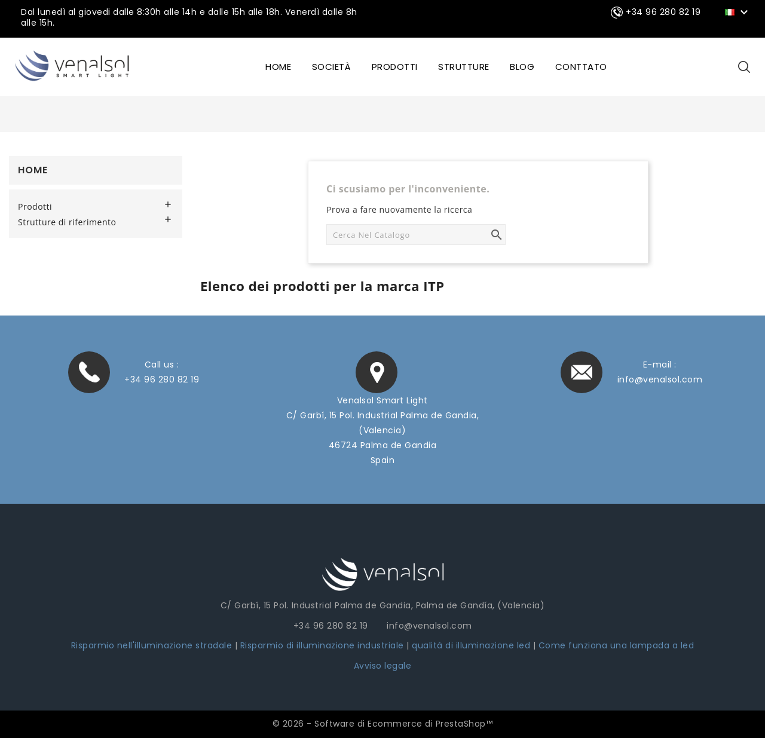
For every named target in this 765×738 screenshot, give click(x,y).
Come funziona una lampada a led (616, 645)
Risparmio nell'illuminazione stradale (151, 645)
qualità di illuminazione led (471, 645)
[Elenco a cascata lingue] (738, 11)
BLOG (522, 66)
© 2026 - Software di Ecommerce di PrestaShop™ (383, 724)
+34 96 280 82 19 (161, 379)
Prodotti (395, 66)
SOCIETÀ (331, 66)
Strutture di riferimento (67, 222)
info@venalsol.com (660, 379)
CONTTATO (581, 66)
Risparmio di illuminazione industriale (323, 645)
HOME (278, 66)
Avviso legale (383, 666)
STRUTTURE (463, 66)
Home (33, 170)
